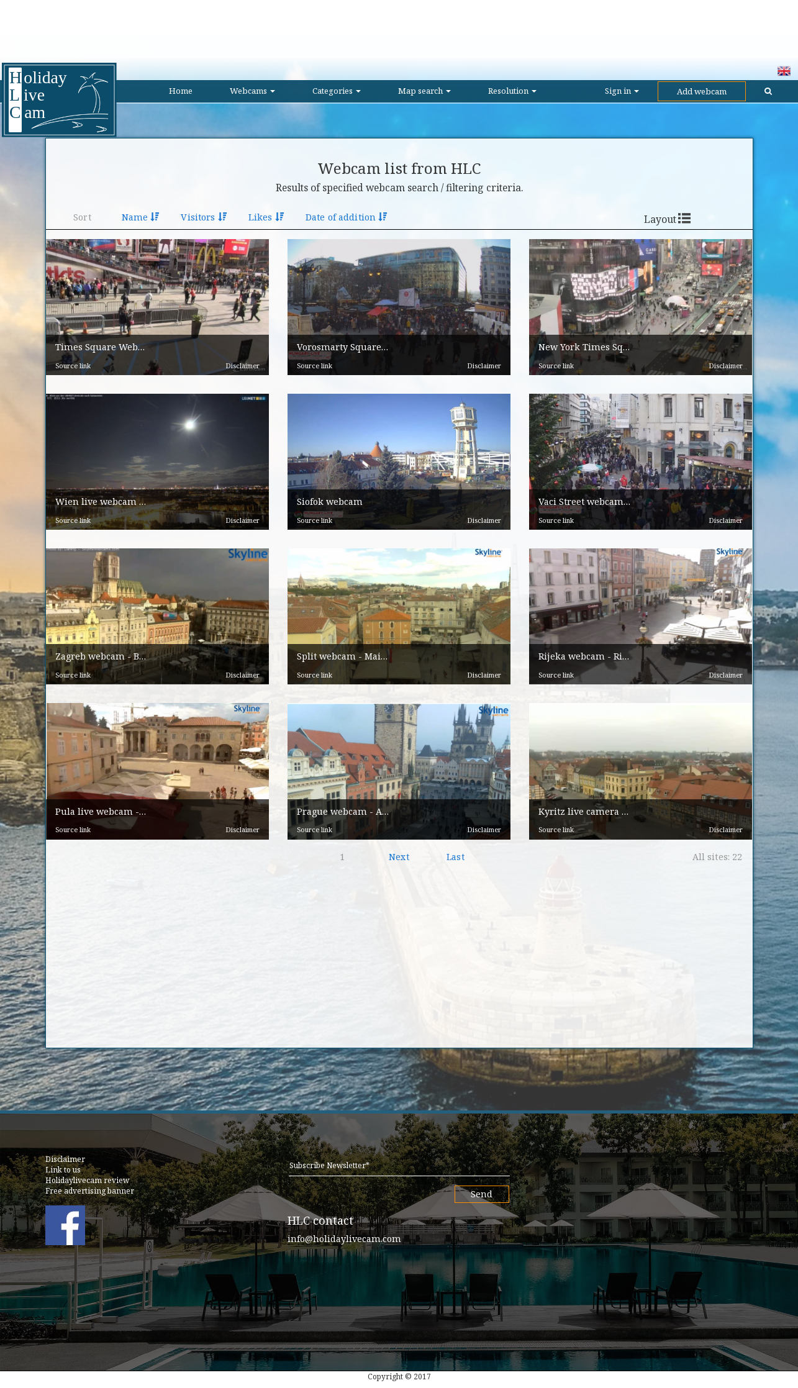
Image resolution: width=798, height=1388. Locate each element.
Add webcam (702, 91)
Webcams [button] (252, 90)
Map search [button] (424, 90)
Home (181, 90)
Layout (660, 219)
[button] (157, 307)
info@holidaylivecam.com (344, 1239)
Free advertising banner (89, 1191)
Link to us (63, 1169)
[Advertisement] (399, 28)
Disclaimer (242, 365)
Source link (73, 365)
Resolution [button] (512, 90)
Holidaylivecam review (87, 1180)
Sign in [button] (622, 90)
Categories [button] (336, 90)
